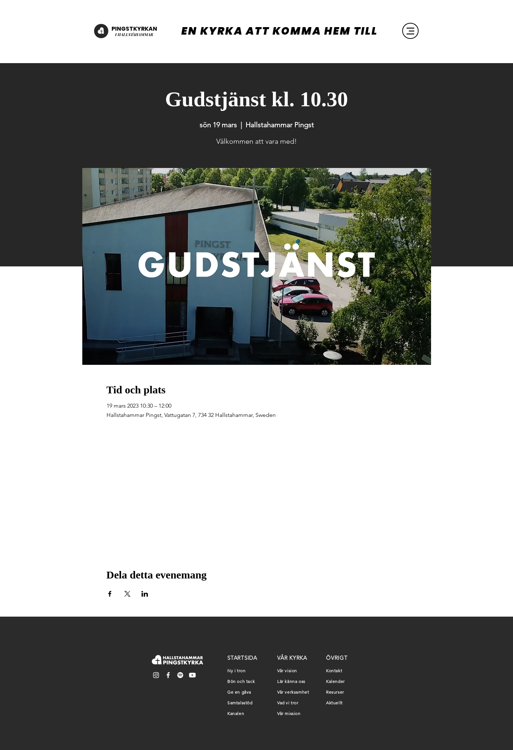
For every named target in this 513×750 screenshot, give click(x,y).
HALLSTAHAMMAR (134, 34)
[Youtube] (192, 675)
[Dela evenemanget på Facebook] (110, 594)
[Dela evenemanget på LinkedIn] (144, 594)
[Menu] (410, 31)
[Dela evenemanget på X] (127, 594)
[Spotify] (180, 675)
